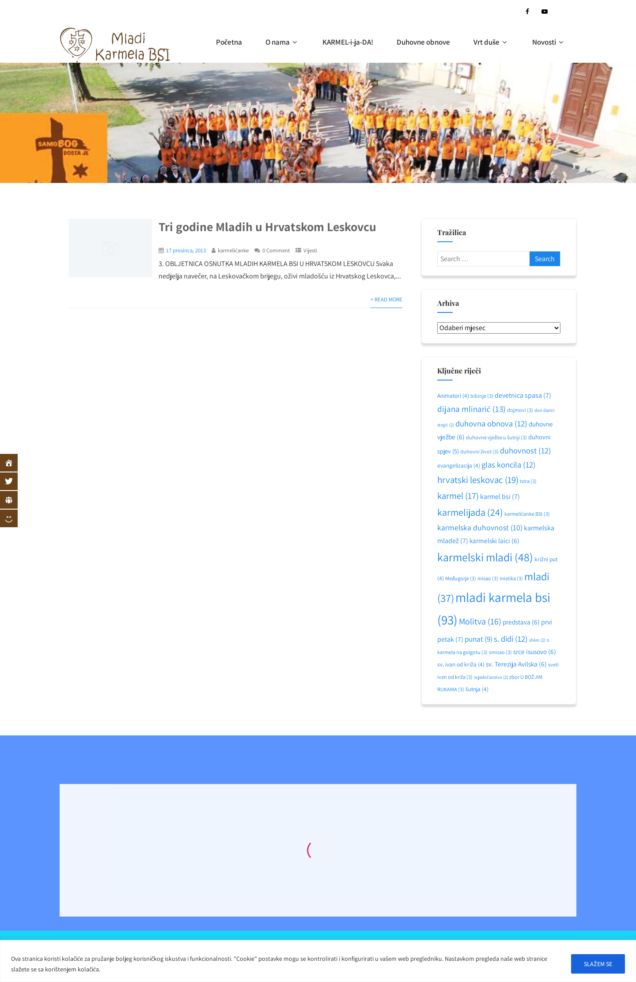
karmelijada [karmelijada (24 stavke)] (470, 512)
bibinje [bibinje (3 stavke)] (481, 395)
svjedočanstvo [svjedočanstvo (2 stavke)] (491, 677)
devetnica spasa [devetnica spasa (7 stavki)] (523, 395)
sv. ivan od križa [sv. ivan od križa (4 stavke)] (461, 664)
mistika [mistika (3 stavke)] (511, 578)
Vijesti (310, 250)
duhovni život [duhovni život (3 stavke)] (479, 451)
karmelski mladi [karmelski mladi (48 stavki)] (485, 557)
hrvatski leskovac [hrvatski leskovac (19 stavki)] (478, 480)
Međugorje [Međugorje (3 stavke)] (460, 578)
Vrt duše (491, 42)
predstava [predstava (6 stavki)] (521, 621)
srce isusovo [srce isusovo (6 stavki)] (534, 651)
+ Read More (386, 299)
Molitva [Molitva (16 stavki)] (480, 621)
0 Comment (276, 250)
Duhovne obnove (423, 42)
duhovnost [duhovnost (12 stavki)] (525, 450)
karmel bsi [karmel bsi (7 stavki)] (500, 496)
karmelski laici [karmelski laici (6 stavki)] (494, 540)
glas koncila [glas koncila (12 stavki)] (508, 464)
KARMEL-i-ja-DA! (347, 42)
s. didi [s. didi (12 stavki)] (511, 638)
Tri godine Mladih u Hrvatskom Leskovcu (267, 226)
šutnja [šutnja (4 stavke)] (477, 689)
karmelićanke (233, 250)
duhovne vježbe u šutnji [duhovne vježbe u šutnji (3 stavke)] (496, 437)
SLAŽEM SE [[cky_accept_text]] (598, 964)
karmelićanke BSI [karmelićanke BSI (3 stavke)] (526, 513)
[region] (318, 961)
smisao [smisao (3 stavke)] (500, 652)
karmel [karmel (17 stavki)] (458, 496)
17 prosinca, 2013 (186, 250)
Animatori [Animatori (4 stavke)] (453, 396)
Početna (229, 42)
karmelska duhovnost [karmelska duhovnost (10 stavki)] (479, 527)
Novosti (548, 42)
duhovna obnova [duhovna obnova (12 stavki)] (491, 423)
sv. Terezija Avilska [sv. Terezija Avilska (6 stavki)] (516, 663)
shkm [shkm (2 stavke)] (537, 640)
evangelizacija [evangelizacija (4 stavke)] (458, 465)
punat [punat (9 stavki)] (478, 639)
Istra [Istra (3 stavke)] (528, 481)
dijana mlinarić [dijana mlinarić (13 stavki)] (471, 408)
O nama (282, 42)
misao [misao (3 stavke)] (487, 578)
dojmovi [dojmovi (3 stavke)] (520, 410)
